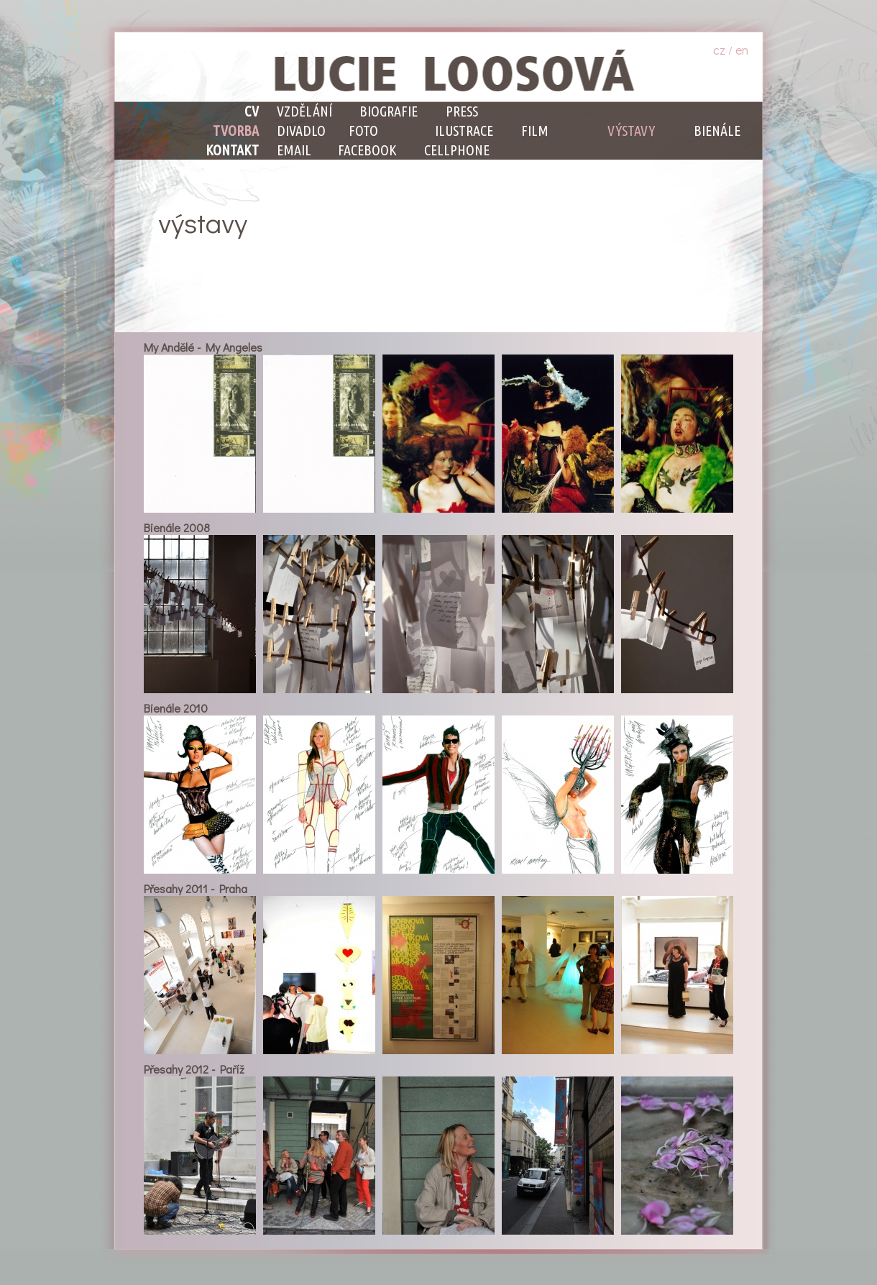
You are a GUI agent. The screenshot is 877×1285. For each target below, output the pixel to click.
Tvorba (236, 130)
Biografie (388, 111)
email (294, 150)
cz (719, 49)
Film (534, 130)
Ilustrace (464, 130)
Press (462, 111)
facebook (367, 150)
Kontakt (232, 150)
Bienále (717, 130)
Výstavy (631, 130)
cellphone (457, 150)
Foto (363, 130)
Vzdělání (304, 111)
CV (251, 111)
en (741, 49)
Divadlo (301, 130)
